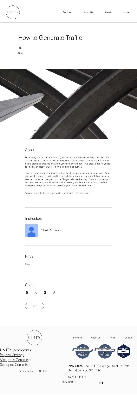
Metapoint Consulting (15, 359)
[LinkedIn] (101, 382)
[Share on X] (35, 292)
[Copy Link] (53, 292)
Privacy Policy (26, 371)
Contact (43, 371)
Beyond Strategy (12, 354)
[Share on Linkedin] (44, 292)
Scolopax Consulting (15, 364)
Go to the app (82, 193)
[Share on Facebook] (27, 292)
